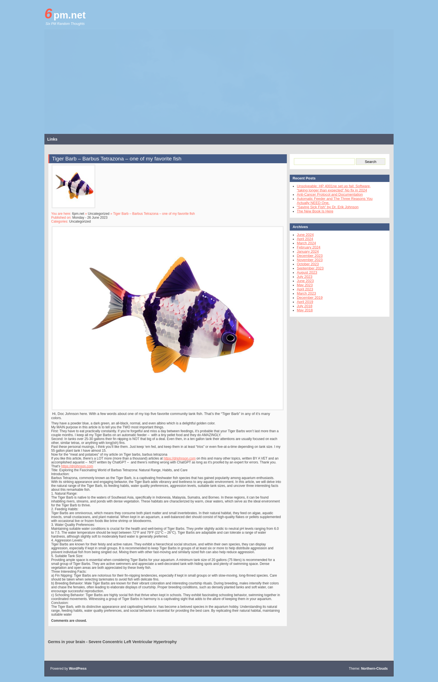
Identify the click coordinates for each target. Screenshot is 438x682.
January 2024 (305, 251)
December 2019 (307, 297)
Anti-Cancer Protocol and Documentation (327, 194)
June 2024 (302, 235)
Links (52, 139)
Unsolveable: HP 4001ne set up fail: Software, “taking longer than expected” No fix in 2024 (331, 188)
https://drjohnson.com (179, 454)
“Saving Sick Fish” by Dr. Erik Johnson (325, 207)
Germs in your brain (66, 642)
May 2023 (302, 285)
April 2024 (302, 239)
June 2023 (302, 281)
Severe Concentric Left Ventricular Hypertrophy (133, 642)
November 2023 (307, 260)
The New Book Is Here (312, 211)
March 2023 (303, 293)
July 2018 (302, 306)
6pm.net (65, 14)
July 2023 (302, 276)
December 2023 (307, 256)
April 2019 (302, 302)
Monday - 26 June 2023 (93, 224)
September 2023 (307, 268)
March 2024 (303, 243)
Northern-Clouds (374, 669)
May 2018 (302, 310)
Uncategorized (101, 220)
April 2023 (302, 289)
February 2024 (306, 247)
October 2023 (305, 264)
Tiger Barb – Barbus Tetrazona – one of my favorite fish (119, 167)
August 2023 (304, 272)
